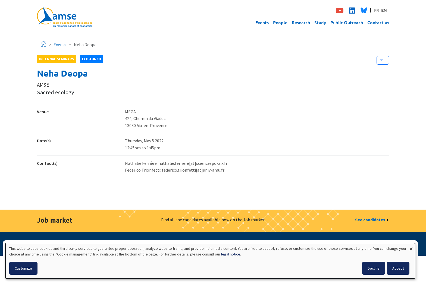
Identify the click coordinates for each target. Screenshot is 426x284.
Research (301, 22)
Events (262, 22)
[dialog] (210, 261)
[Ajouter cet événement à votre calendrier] (383, 60)
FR (376, 10)
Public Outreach (346, 22)
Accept (398, 268)
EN (384, 10)
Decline (374, 268)
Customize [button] (23, 268)
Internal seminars (56, 58)
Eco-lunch (91, 58)
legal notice (230, 254)
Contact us (378, 22)
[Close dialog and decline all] (411, 246)
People (280, 22)
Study (320, 22)
